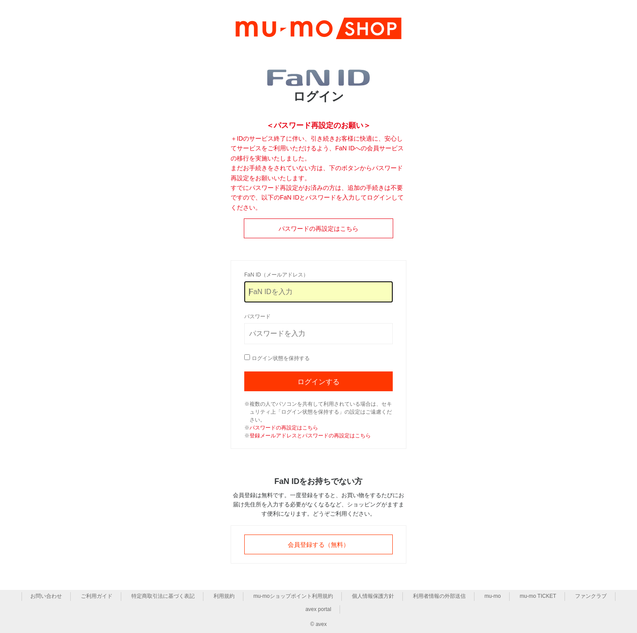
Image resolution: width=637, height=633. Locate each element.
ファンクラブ (591, 596)
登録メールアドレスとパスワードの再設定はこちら (310, 436)
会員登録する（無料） (318, 544)
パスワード (257, 316)
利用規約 (224, 596)
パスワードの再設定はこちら (318, 228)
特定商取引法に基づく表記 (163, 596)
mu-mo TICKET (538, 596)
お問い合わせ (46, 596)
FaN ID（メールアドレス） (276, 275)
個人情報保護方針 (373, 596)
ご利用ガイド (96, 596)
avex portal (318, 609)
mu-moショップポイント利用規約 (293, 596)
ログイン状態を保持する (281, 358)
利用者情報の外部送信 (439, 596)
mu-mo (493, 596)
